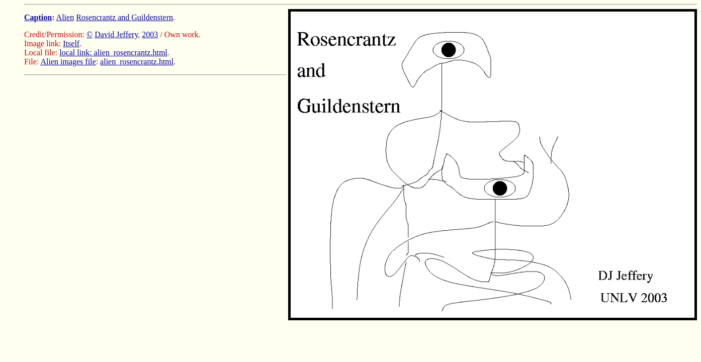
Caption (38, 17)
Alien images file (68, 61)
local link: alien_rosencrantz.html (113, 52)
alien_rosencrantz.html (136, 61)
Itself (71, 43)
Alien (65, 17)
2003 (150, 34)
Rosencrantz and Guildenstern (124, 17)
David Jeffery (116, 34)
